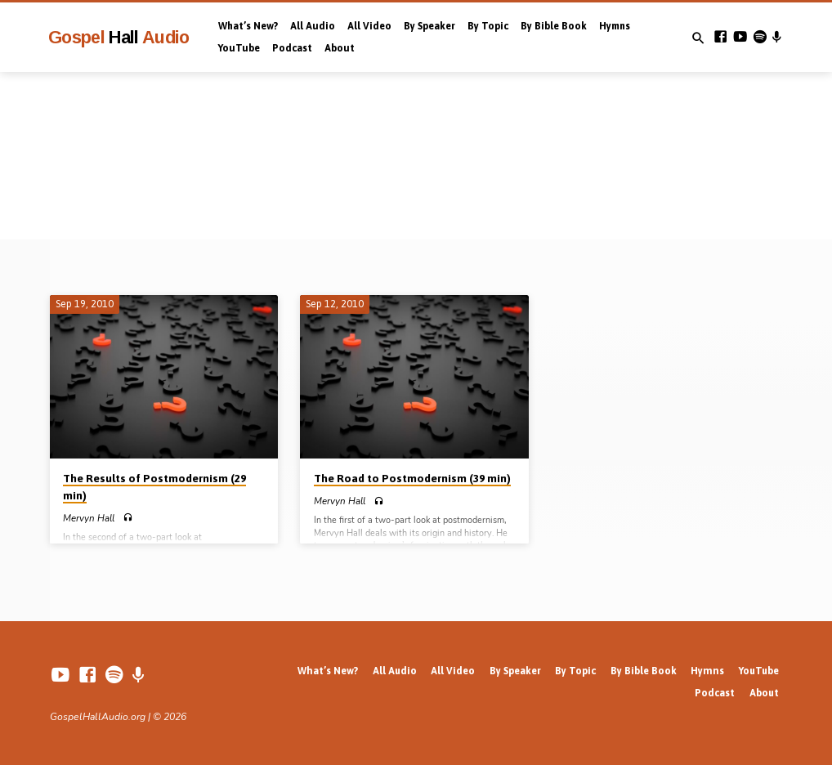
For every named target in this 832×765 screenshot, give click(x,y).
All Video (369, 26)
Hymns (614, 26)
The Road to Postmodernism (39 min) (412, 478)
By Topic (487, 26)
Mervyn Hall (88, 518)
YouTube (239, 48)
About (339, 48)
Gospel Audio (119, 37)
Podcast (292, 48)
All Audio (312, 26)
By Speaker (429, 26)
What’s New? (248, 26)
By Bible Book (554, 26)
